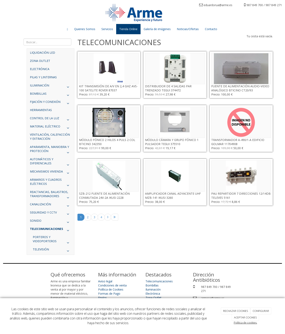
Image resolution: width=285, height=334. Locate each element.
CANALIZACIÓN (50, 205)
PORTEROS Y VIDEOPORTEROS (52, 240)
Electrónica (152, 293)
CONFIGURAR (261, 311)
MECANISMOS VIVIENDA (50, 172)
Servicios (107, 29)
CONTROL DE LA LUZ (50, 119)
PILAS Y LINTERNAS (43, 77)
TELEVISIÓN (52, 250)
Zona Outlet (153, 298)
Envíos (102, 298)
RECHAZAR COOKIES (235, 311)
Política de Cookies (110, 289)
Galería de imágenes (157, 29)
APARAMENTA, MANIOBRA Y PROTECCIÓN (50, 150)
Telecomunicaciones (159, 281)
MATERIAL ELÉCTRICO (50, 127)
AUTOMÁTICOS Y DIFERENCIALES (50, 162)
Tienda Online (128, 29)
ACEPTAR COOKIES (245, 317)
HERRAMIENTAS (41, 110)
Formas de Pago (109, 293)
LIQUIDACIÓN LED (42, 53)
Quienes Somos (84, 29)
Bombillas (152, 285)
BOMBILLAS (50, 95)
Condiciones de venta (112, 285)
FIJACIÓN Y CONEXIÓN (50, 103)
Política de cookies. (245, 322)
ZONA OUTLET (40, 61)
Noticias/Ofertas (188, 29)
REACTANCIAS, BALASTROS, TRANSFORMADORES (50, 195)
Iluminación (153, 289)
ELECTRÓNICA (39, 69)
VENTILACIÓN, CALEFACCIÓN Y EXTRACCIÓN (50, 137)
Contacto (211, 29)
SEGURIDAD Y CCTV (50, 213)
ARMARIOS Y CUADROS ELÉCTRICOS (50, 183)
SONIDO (50, 222)
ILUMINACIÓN (50, 86)
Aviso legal (105, 281)
